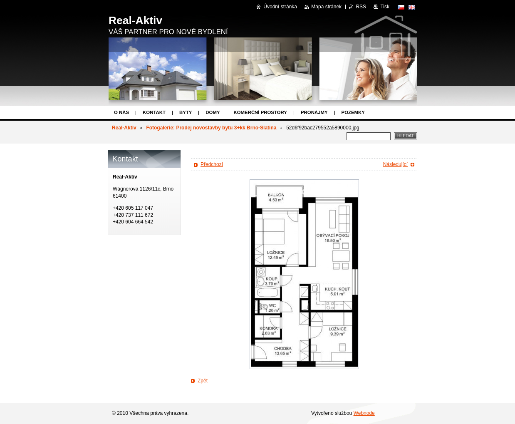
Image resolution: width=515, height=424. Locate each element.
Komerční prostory (260, 112)
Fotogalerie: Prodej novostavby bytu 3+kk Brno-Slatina (211, 128)
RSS (361, 7)
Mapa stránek (326, 7)
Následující (395, 164)
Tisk (384, 7)
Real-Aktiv (124, 128)
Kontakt (154, 112)
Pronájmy (314, 112)
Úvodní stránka (280, 7)
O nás (121, 112)
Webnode (364, 413)
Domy (213, 112)
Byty (185, 112)
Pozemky (353, 112)
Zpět (203, 381)
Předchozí (212, 164)
